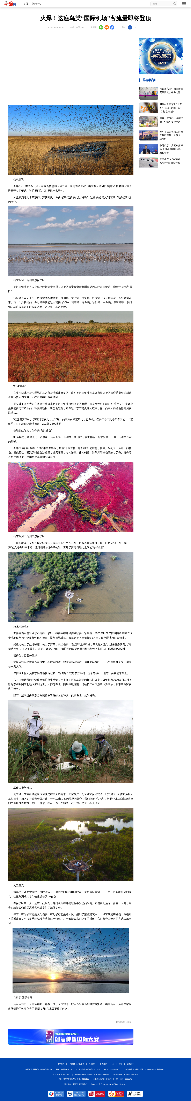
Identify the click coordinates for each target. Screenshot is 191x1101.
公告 (113, 1064)
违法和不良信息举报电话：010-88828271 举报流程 (144, 1069)
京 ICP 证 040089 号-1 (61, 1074)
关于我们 (60, 1064)
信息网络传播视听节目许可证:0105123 (74, 1079)
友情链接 (130, 1064)
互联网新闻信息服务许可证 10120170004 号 (91, 1074)
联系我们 (103, 1064)
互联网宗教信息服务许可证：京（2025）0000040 (112, 1079)
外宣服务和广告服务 (76, 1064)
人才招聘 (92, 1064)
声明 (120, 1064)
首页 (25, 3)
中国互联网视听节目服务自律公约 (38, 1069)
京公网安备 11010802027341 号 (125, 1074)
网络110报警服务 (62, 1069)
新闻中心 (36, 3)
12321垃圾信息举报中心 (83, 1069)
